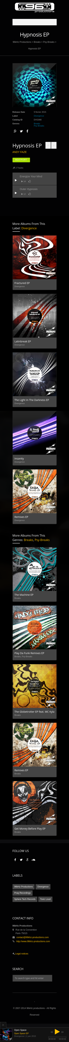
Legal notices (21, 953)
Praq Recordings (22, 893)
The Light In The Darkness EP (32, 400)
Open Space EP (21, 1033)
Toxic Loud (45, 899)
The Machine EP (24, 594)
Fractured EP (22, 283)
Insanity (19, 458)
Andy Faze (20, 152)
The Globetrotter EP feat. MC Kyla (34, 711)
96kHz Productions (22, 42)
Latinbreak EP (23, 341)
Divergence (39, 116)
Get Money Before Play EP (30, 828)
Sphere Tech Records (25, 899)
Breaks (37, 42)
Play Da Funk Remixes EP (29, 653)
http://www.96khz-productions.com (33, 941)
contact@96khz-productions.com (33, 937)
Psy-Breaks (48, 42)
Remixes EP (21, 517)
